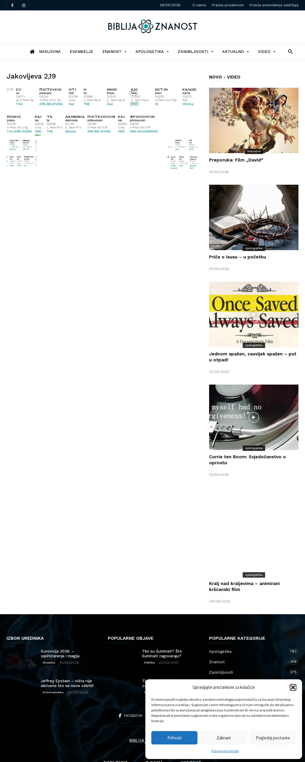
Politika (149, 638)
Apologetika (152, 51)
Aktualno (235, 51)
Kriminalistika (53, 668)
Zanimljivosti (195, 51)
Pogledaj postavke (273, 738)
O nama (199, 5)
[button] (293, 687)
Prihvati (174, 738)
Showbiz (49, 638)
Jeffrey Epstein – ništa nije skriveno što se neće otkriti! (67, 659)
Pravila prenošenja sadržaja (274, 5)
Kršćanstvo (248, 669)
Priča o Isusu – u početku (237, 257)
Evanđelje (81, 51)
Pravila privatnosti (225, 751)
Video (267, 51)
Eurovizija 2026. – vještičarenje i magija (60, 629)
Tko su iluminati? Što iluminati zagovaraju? (162, 629)
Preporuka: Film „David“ (236, 160)
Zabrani (224, 738)
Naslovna (116, 738)
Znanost (114, 51)
